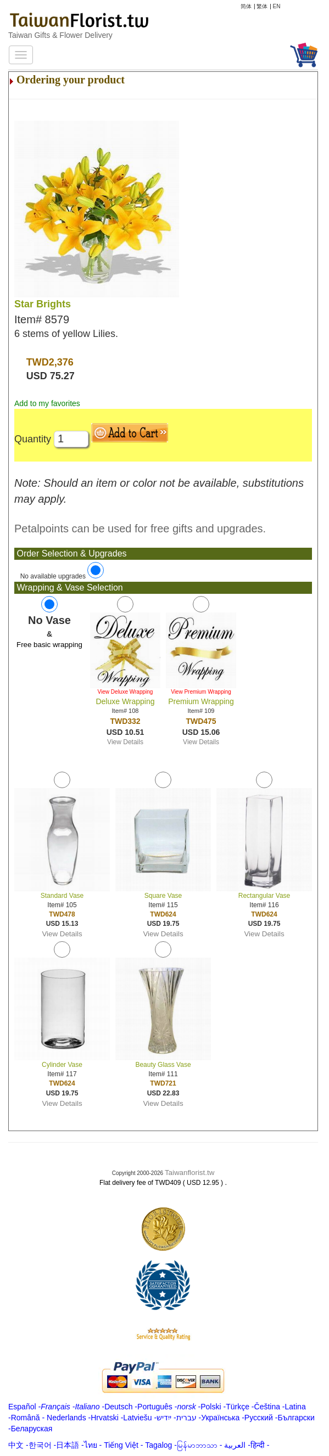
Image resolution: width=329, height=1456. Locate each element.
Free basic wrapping (49, 644)
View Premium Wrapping (201, 692)
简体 (246, 6)
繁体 (261, 6)
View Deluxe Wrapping (125, 692)
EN (277, 6)
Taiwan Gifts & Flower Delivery (60, 35)
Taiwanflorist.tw (189, 1172)
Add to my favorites (47, 403)
